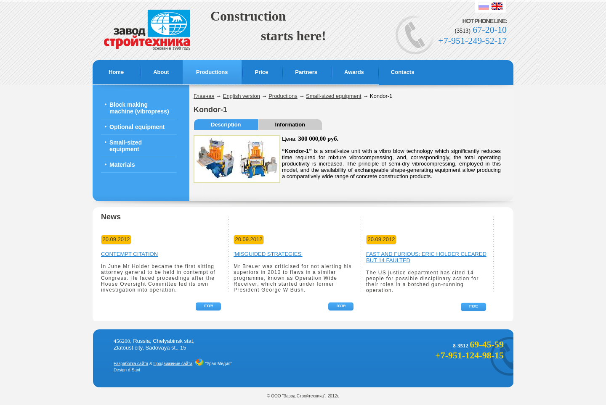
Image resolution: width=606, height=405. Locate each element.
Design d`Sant (127, 370)
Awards (354, 72)
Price (261, 72)
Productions (212, 72)
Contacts (403, 72)
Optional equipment (137, 127)
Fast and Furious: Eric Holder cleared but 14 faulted (426, 257)
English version (241, 96)
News (111, 217)
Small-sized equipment (125, 146)
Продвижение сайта (173, 363)
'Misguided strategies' (268, 254)
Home (116, 72)
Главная (204, 96)
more (208, 305)
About (161, 72)
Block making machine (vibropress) (139, 108)
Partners (306, 72)
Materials (122, 164)
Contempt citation (129, 254)
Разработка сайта (131, 363)
